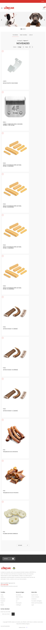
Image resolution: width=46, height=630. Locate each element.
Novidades (15, 35)
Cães (2, 595)
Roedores (3, 599)
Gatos (2, 597)
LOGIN (42, 1)
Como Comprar (35, 597)
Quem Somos (34, 595)
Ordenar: (15, 47)
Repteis (2, 605)
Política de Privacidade (36, 603)
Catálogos (18, 605)
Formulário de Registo (36, 601)
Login (32, 605)
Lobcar (31, 35)
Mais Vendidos (23, 35)
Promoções (19, 603)
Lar (16, 601)
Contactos (33, 599)
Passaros (3, 601)
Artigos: (26, 47)
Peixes (2, 603)
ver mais (23, 545)
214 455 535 (4, 585)
